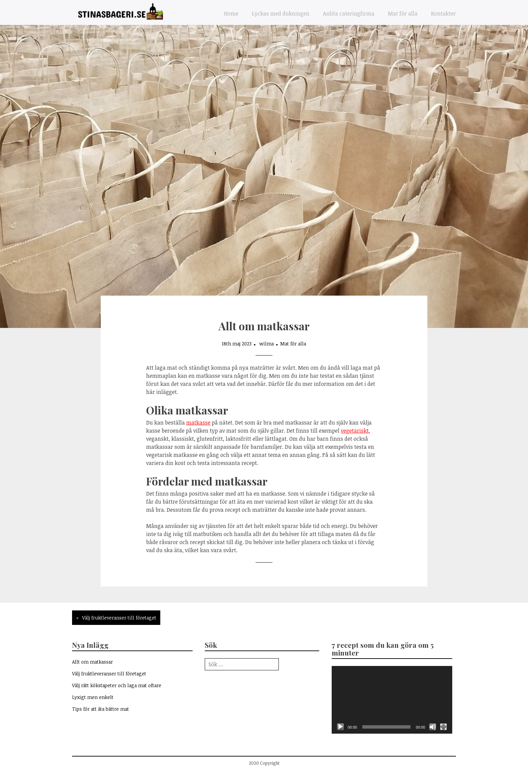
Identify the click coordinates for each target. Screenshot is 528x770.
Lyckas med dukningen (280, 13)
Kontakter (443, 13)
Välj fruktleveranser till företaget (119, 617)
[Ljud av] (432, 727)
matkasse (198, 422)
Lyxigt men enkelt (92, 697)
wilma (266, 343)
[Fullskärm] (443, 727)
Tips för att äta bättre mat (100, 709)
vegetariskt (355, 430)
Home (231, 13)
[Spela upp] (340, 727)
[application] (392, 700)
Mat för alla (403, 13)
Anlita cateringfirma (348, 13)
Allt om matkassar (92, 662)
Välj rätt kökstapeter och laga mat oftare (116, 685)
